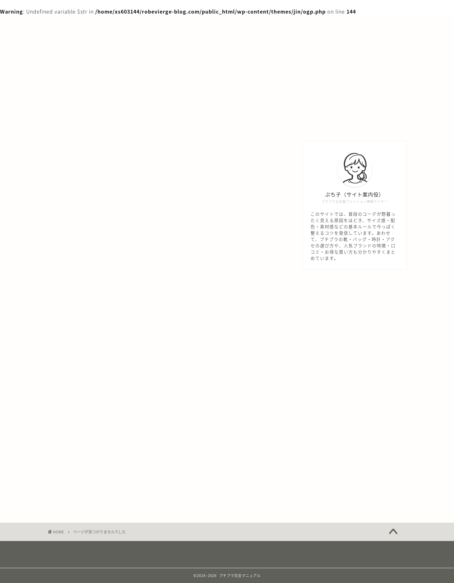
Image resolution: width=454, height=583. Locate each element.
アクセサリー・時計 (87, 402)
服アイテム (76, 477)
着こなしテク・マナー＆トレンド (103, 486)
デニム (71, 420)
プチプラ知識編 (82, 449)
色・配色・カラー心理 (90, 495)
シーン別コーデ (81, 411)
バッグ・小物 (79, 430)
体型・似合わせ (82, 458)
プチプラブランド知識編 (92, 439)
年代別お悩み (79, 467)
